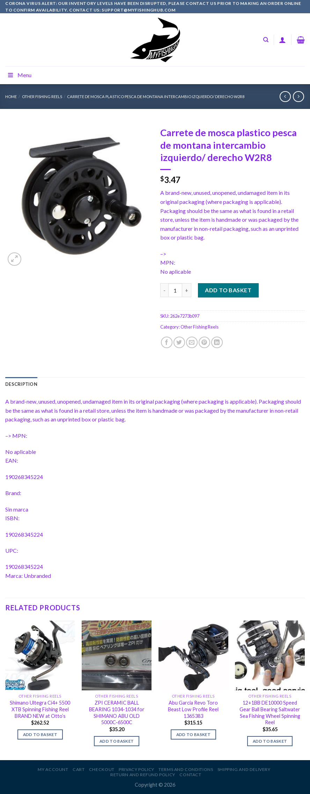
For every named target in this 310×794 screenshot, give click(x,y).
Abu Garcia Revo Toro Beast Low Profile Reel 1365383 (193, 709)
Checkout (102, 769)
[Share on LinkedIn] (217, 342)
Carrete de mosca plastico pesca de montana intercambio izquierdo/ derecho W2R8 (155, 96)
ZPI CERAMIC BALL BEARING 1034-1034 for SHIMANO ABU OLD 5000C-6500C (117, 712)
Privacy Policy (136, 769)
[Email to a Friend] (192, 342)
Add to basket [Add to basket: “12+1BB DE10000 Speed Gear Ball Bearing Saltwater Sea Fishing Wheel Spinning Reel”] (270, 741)
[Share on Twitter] (179, 342)
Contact (190, 774)
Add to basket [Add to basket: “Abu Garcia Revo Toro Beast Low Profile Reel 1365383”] (193, 734)
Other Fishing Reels (42, 96)
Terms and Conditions (185, 769)
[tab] (21, 384)
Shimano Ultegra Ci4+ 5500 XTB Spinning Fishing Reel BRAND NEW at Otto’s (40, 709)
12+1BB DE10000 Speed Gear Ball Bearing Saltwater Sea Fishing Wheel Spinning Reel (269, 712)
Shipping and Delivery (244, 769)
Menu (19, 75)
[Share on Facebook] (166, 342)
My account (53, 769)
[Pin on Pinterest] (204, 342)
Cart (78, 769)
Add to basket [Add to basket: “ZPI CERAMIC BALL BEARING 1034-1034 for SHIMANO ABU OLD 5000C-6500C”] (116, 741)
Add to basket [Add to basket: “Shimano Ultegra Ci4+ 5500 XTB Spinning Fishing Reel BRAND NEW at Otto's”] (40, 734)
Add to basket (228, 290)
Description (21, 384)
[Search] (265, 39)
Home (11, 96)
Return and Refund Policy (142, 774)
